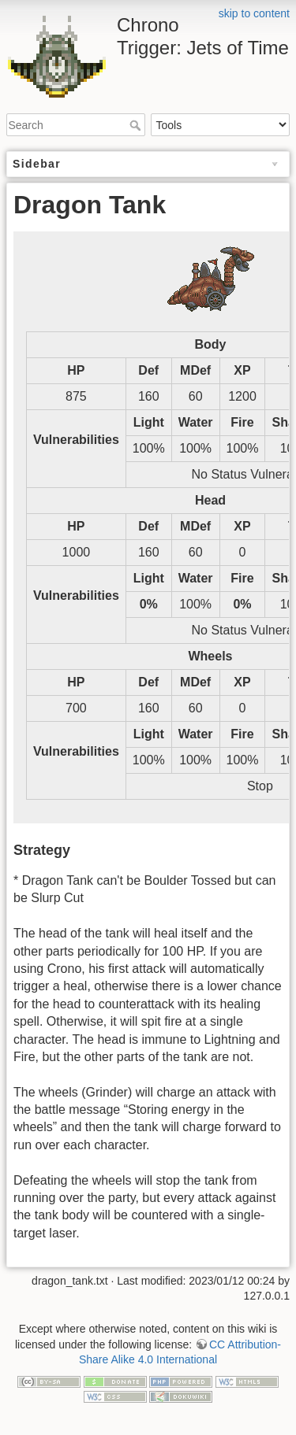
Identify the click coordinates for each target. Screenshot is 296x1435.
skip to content (254, 13)
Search (136, 125)
